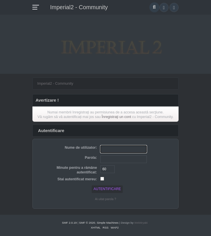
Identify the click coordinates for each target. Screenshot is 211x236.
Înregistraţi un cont (116, 117)
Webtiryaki (141, 222)
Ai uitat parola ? (105, 199)
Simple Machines (107, 222)
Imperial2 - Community (79, 7)
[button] (164, 7)
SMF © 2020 (87, 222)
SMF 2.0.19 (69, 222)
